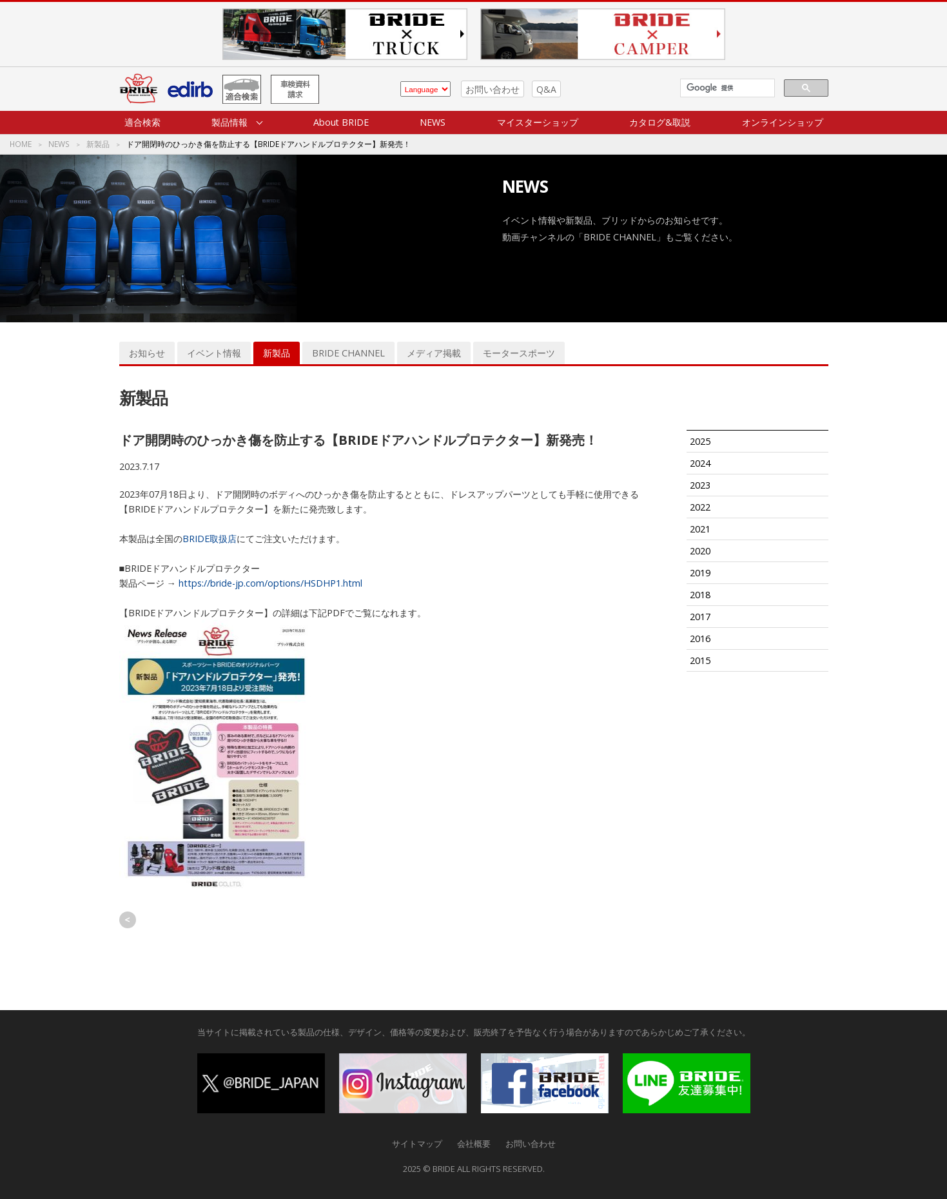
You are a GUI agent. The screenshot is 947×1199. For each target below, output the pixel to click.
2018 (700, 595)
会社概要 (474, 1143)
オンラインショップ (782, 122)
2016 (700, 638)
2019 (700, 573)
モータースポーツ (519, 353)
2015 (700, 660)
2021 (700, 529)
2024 (700, 463)
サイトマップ (417, 1143)
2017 (700, 616)
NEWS (432, 122)
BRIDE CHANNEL (348, 353)
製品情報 (229, 122)
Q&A (546, 89)
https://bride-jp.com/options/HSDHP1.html (269, 583)
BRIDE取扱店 (209, 538)
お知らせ (147, 353)
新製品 (98, 144)
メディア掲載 (434, 353)
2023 (700, 485)
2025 (700, 441)
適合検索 (142, 122)
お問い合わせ (492, 89)
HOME (21, 144)
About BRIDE (341, 122)
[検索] (726, 88)
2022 (700, 507)
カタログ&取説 (659, 122)
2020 (700, 551)
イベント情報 (214, 353)
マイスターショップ (537, 122)
